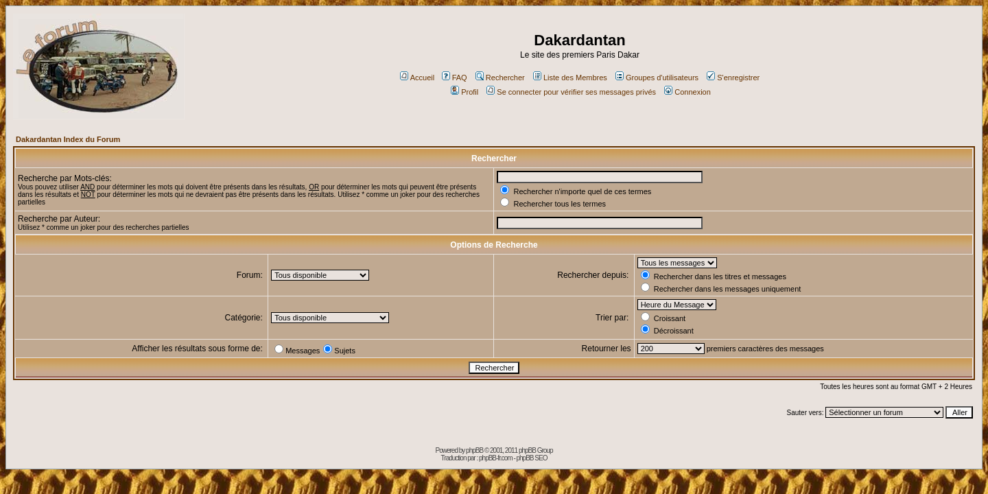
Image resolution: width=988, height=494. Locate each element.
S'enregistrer (733, 77)
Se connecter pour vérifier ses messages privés (571, 92)
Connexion (687, 92)
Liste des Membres (570, 77)
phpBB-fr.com (496, 458)
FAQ (454, 77)
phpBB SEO (532, 458)
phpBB (474, 450)
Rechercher (500, 77)
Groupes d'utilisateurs (656, 77)
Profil (464, 92)
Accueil (417, 77)
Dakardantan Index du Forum (68, 139)
